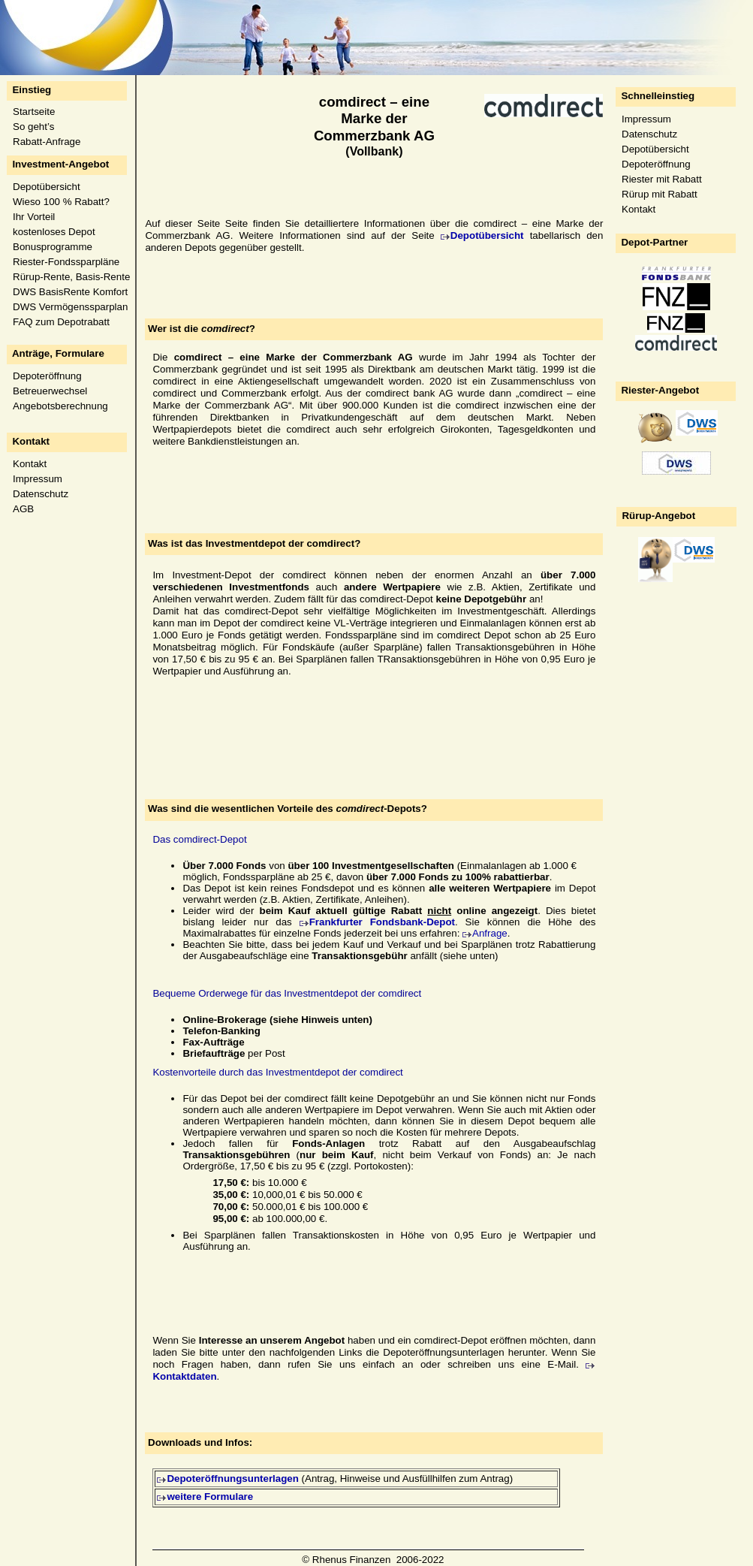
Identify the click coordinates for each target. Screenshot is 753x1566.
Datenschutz (40, 493)
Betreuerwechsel (50, 391)
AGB (23, 508)
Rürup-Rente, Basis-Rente (71, 276)
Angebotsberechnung (60, 406)
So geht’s (33, 126)
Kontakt (30, 463)
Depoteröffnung (47, 376)
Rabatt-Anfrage (46, 141)
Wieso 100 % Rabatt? (61, 201)
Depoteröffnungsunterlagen (233, 1478)
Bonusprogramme (52, 246)
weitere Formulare (210, 1496)
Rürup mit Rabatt (659, 194)
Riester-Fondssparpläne (66, 261)
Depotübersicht (46, 186)
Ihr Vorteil (34, 216)
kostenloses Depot (54, 231)
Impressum (37, 478)
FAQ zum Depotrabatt (61, 321)
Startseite (34, 111)
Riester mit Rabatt (662, 179)
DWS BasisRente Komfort (70, 291)
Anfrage (490, 933)
